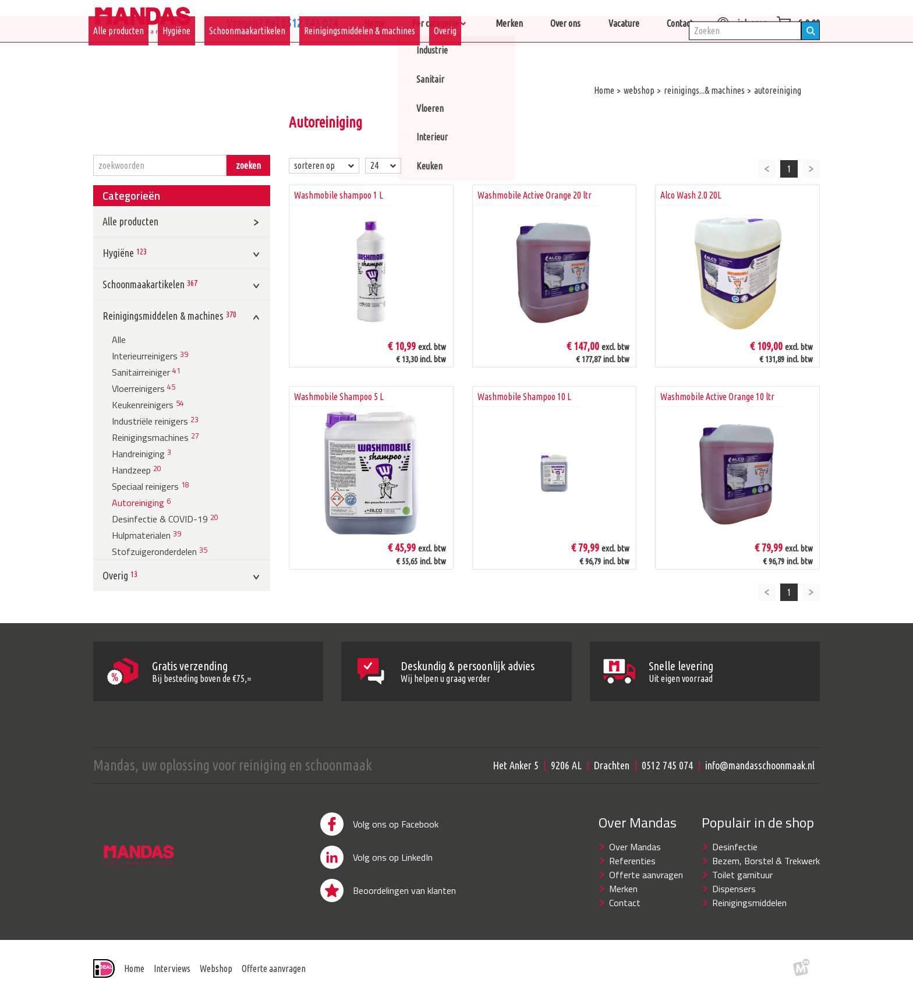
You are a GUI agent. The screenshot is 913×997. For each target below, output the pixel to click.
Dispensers (734, 889)
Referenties (632, 861)
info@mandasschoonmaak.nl (760, 765)
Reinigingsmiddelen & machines (359, 56)
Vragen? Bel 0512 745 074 (392, 23)
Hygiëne (176, 56)
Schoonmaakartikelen (247, 56)
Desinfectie (735, 847)
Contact (624, 903)
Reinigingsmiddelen (749, 903)
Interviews (172, 968)
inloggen (741, 23)
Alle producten (118, 56)
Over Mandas (635, 847)
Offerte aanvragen (646, 875)
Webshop (216, 968)
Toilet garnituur (742, 875)
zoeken (248, 165)
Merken (623, 889)
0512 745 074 (667, 765)
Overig (445, 56)
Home (134, 968)
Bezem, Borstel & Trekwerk (766, 861)
